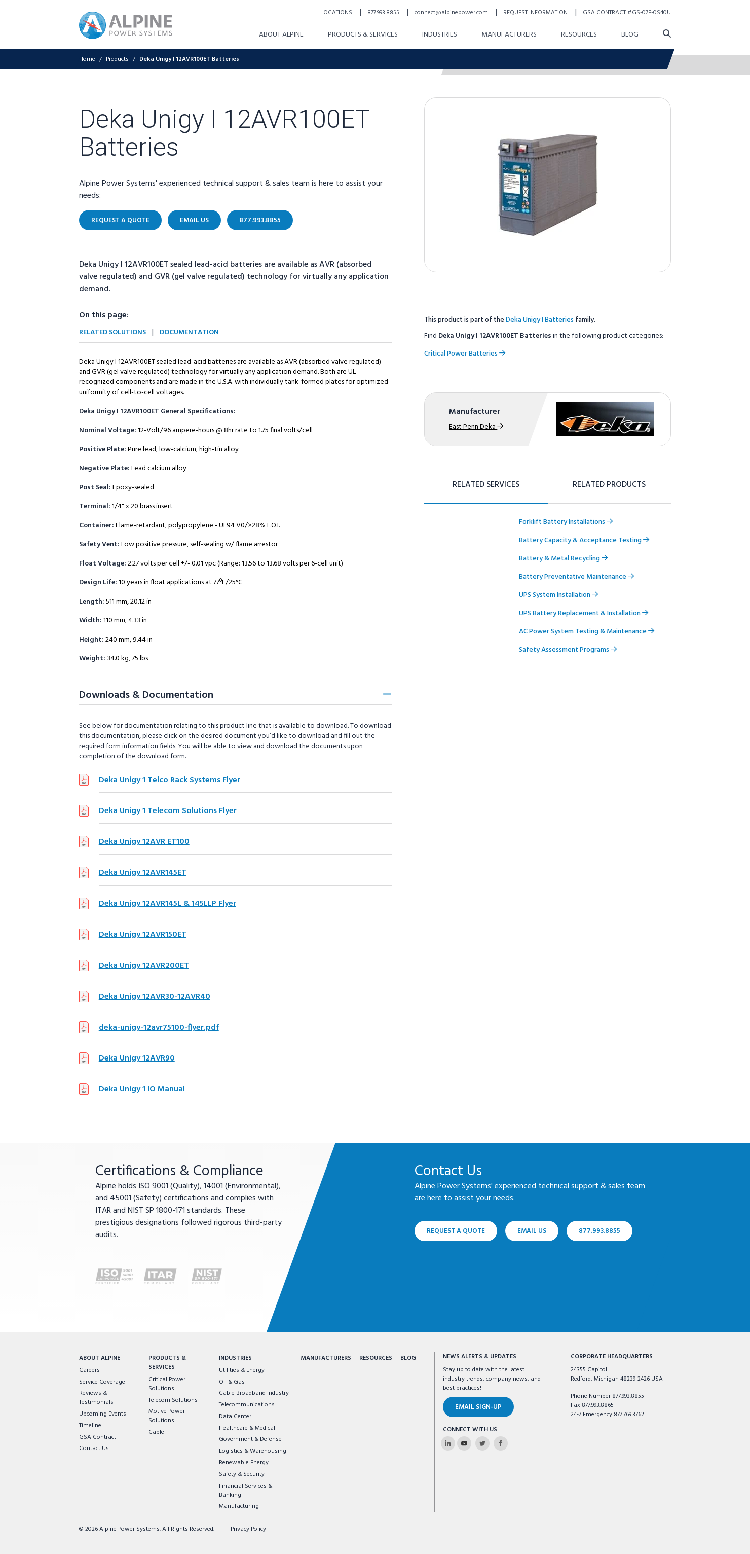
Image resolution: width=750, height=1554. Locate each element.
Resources (375, 1358)
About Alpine (99, 1358)
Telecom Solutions (173, 1400)
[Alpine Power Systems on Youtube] (464, 1443)
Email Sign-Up (478, 1407)
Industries (235, 1358)
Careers (89, 1370)
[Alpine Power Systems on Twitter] (482, 1443)
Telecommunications (247, 1405)
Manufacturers (326, 1358)
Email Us (531, 1231)
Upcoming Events (102, 1414)
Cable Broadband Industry (254, 1393)
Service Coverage (102, 1382)
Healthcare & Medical (247, 1428)
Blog (408, 1358)
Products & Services (167, 1362)
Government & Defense (250, 1439)
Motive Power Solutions (166, 1416)
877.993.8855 (599, 1231)
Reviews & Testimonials (96, 1397)
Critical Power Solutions (166, 1384)
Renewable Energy (244, 1463)
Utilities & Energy (242, 1370)
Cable (156, 1432)
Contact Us (94, 1448)
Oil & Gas (232, 1382)
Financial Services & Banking (245, 1490)
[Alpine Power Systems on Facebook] (501, 1443)
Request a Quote (456, 1231)
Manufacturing (239, 1506)
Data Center (235, 1416)
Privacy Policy (248, 1529)
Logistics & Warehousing (252, 1451)
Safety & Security (242, 1474)
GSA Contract (97, 1437)
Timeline (90, 1426)
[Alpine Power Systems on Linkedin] (448, 1443)
